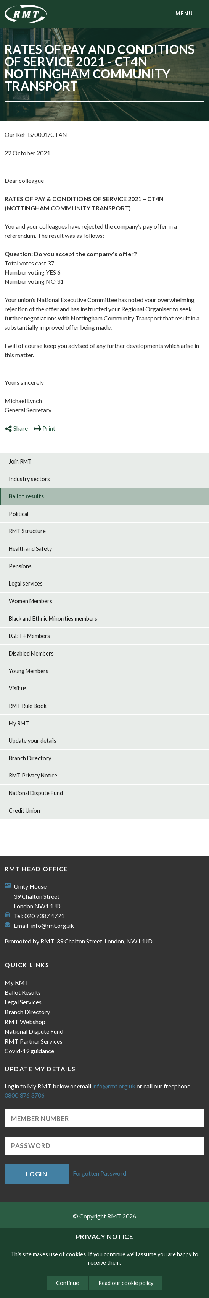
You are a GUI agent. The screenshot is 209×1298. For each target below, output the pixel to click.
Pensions (20, 566)
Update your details (32, 740)
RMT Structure (27, 531)
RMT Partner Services (34, 1041)
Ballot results (26, 496)
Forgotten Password (99, 1173)
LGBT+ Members (29, 636)
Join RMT (20, 461)
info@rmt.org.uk (52, 925)
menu (184, 13)
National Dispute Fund (36, 793)
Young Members (28, 671)
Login (36, 1174)
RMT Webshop (25, 1021)
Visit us (18, 688)
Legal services (26, 583)
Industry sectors (29, 479)
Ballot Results (23, 992)
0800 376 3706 (25, 1095)
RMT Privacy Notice (33, 775)
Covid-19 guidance (29, 1050)
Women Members (30, 601)
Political (18, 514)
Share (16, 428)
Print (44, 428)
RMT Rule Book (28, 706)
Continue (67, 1283)
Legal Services (23, 1001)
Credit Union (24, 810)
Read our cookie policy (125, 1283)
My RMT (19, 723)
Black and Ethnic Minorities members (53, 618)
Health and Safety (30, 548)
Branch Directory (30, 758)
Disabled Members (31, 653)
